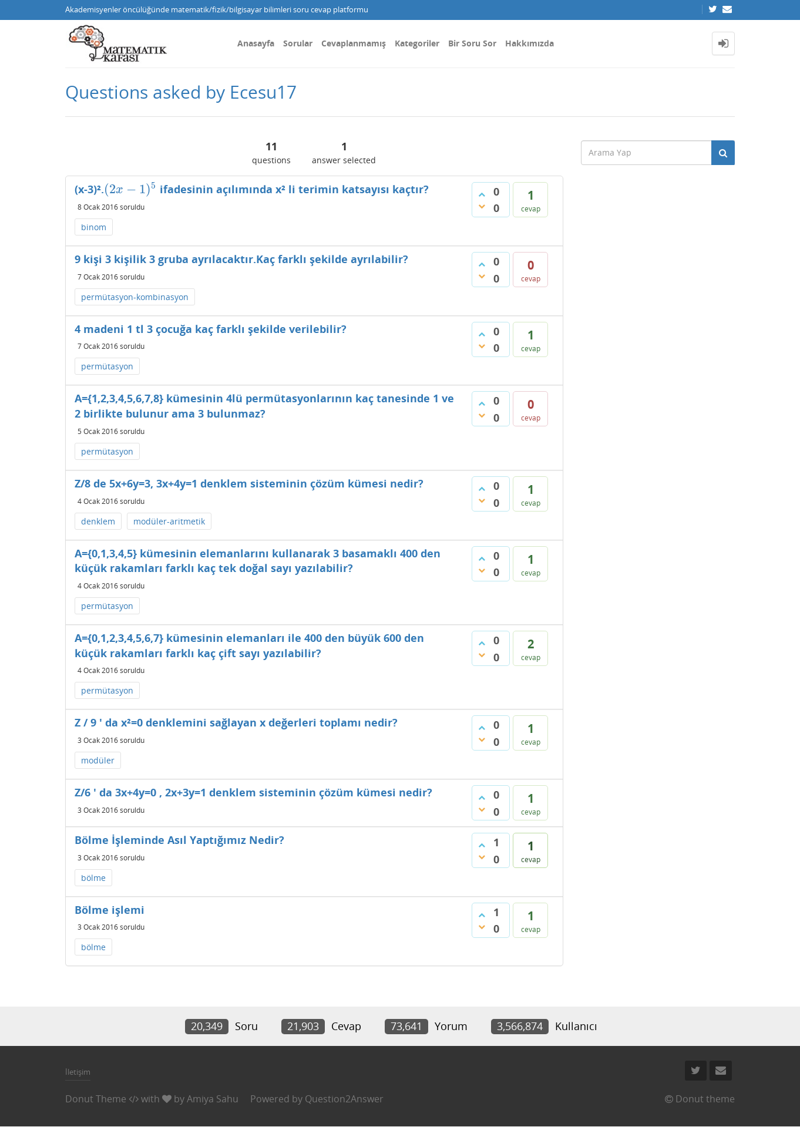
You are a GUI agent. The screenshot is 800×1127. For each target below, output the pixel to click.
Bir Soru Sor (472, 43)
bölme (93, 877)
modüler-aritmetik (169, 521)
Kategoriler (417, 43)
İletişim (77, 1072)
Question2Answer (344, 1098)
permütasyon (107, 366)
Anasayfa (255, 43)
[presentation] (130, 189)
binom (93, 227)
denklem (98, 521)
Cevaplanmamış (353, 43)
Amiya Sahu (212, 1098)
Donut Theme (95, 1098)
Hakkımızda (529, 43)
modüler (98, 760)
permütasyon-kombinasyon (135, 296)
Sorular (297, 43)
